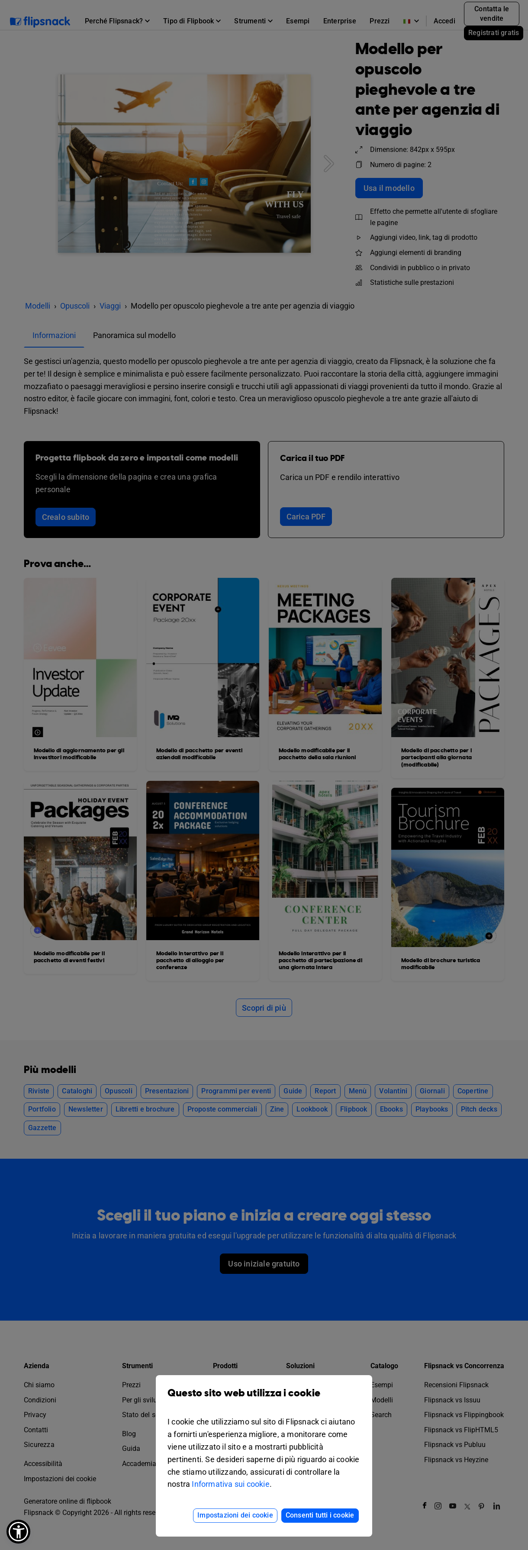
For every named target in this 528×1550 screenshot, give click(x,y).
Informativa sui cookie (230, 1484)
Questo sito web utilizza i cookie (264, 1399)
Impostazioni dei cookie (235, 1515)
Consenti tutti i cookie (320, 1515)
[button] (18, 1531)
